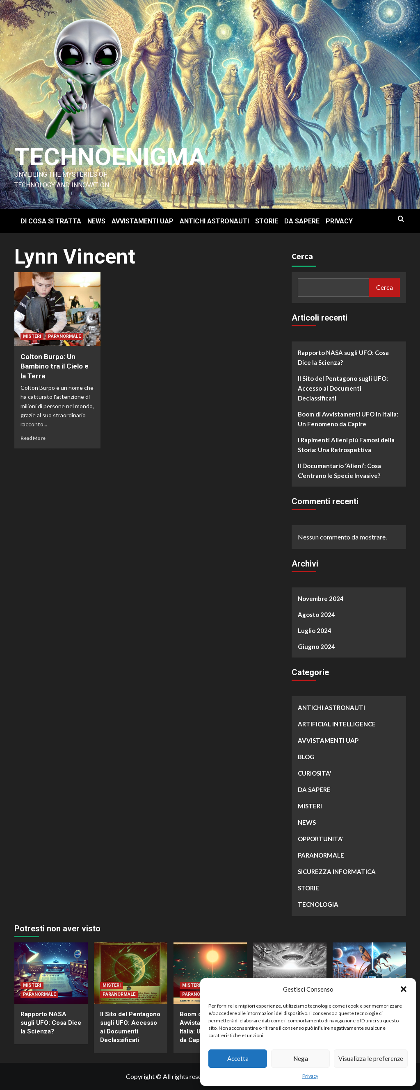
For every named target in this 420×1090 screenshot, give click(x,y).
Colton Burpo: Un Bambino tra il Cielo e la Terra (55, 366)
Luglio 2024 (314, 630)
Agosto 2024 (316, 614)
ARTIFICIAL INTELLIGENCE (337, 724)
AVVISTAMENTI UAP (142, 221)
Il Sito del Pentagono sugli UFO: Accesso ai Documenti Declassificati (343, 388)
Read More (33, 438)
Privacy (310, 1076)
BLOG (306, 756)
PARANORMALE (64, 336)
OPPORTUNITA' (321, 838)
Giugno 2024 (316, 646)
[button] (403, 989)
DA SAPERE (302, 221)
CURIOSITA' (314, 773)
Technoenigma (109, 156)
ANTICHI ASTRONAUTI (214, 221)
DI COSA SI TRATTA (51, 221)
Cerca (302, 256)
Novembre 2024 (321, 598)
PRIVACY (339, 221)
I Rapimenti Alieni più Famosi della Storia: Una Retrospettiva (346, 444)
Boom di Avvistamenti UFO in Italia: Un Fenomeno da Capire (348, 419)
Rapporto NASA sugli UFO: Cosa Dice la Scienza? (343, 357)
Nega (300, 1058)
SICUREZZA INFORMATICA (337, 871)
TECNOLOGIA (318, 904)
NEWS (96, 221)
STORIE (266, 221)
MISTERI (32, 336)
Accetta (238, 1058)
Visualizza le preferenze (370, 1058)
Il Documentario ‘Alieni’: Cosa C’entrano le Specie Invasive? (339, 470)
